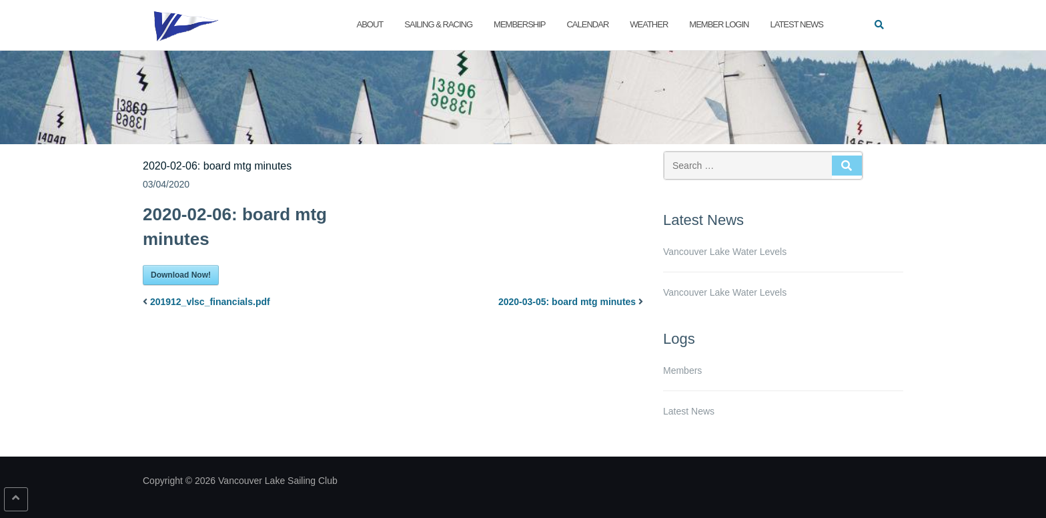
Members (682, 370)
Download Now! (181, 275)
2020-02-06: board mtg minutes (217, 166)
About (370, 24)
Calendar (587, 24)
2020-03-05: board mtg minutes (567, 301)
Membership (519, 24)
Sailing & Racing (438, 24)
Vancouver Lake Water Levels (725, 251)
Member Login (718, 24)
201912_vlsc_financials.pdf (210, 301)
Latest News (796, 24)
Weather (649, 24)
